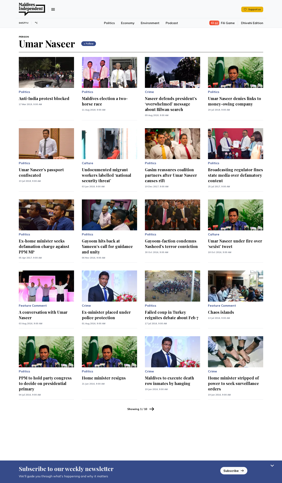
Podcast (172, 23)
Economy (128, 23)
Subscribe (233, 470)
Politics (109, 23)
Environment (150, 23)
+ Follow (89, 43)
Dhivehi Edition (252, 23)
